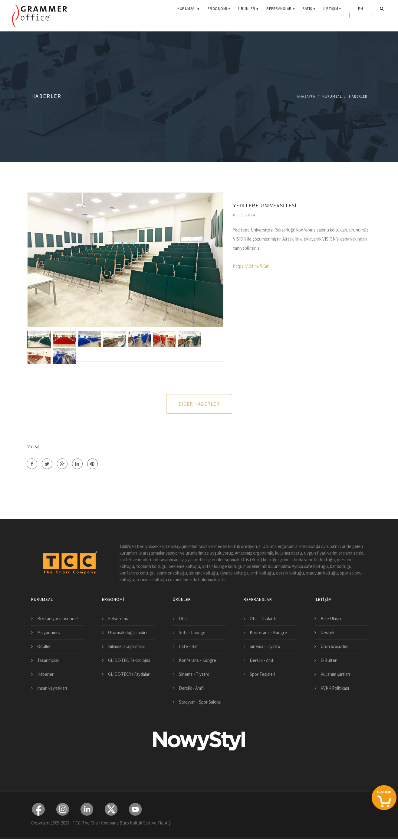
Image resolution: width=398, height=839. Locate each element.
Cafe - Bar (188, 646)
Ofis (183, 618)
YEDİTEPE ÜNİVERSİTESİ (265, 205)
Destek (327, 632)
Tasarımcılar (48, 660)
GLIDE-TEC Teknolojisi (129, 660)
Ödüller (44, 646)
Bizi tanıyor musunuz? (57, 618)
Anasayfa (306, 96)
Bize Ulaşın (331, 618)
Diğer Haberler (199, 404)
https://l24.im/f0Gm (251, 266)
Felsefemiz (118, 618)
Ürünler (248, 15)
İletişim (332, 15)
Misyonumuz (49, 632)
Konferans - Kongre (197, 660)
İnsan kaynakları (52, 688)
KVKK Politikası (335, 688)
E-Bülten (329, 660)
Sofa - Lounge (192, 632)
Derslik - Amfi (191, 688)
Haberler (358, 96)
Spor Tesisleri (262, 674)
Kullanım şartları (335, 674)
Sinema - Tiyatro (194, 674)
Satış (309, 15)
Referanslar (280, 15)
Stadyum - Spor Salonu (200, 702)
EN (360, 15)
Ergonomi (219, 15)
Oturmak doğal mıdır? (127, 632)
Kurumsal (188, 15)
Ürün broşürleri (335, 646)
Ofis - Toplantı (263, 618)
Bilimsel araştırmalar (126, 646)
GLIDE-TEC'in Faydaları (129, 674)
